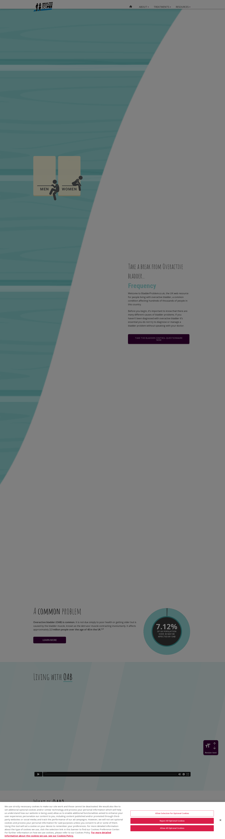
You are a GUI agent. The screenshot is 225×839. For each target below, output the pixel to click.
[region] (112, 820)
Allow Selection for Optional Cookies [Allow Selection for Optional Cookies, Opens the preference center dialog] (172, 813)
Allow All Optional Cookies (172, 828)
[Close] (220, 820)
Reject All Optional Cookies (172, 820)
